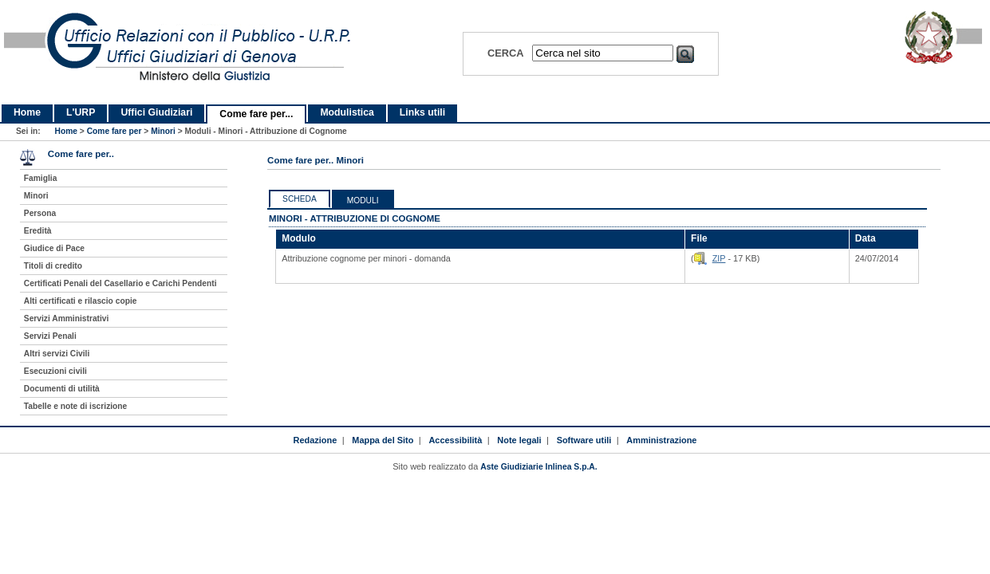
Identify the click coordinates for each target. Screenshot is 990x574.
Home (27, 112)
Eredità (38, 230)
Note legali (519, 440)
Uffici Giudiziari (156, 112)
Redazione (315, 440)
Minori (163, 131)
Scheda (299, 199)
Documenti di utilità (62, 388)
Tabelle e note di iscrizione (75, 406)
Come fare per (114, 131)
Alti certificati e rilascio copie (80, 301)
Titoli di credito (53, 265)
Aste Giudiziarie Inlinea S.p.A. (538, 466)
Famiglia (40, 178)
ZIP (719, 258)
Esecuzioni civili (55, 371)
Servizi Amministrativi (66, 318)
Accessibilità (455, 440)
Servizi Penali (50, 336)
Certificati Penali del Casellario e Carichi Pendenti (120, 283)
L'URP (80, 112)
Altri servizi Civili (56, 353)
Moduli (363, 200)
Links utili (422, 112)
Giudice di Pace (54, 248)
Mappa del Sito (382, 440)
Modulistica (346, 112)
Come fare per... (256, 114)
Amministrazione (661, 440)
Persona (40, 213)
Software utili (584, 440)
